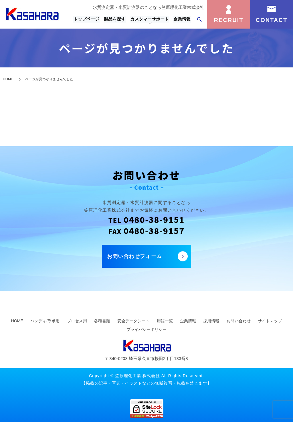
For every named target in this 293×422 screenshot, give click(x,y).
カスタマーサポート (150, 19)
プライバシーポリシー (146, 329)
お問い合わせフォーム (134, 256)
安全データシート (133, 321)
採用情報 (211, 321)
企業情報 (182, 19)
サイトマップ (270, 321)
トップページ (88, 19)
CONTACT (271, 20)
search (199, 19)
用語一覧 (165, 321)
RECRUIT (228, 20)
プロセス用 (77, 321)
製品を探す (115, 19)
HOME (8, 79)
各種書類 (102, 321)
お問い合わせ (239, 321)
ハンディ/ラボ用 (45, 321)
